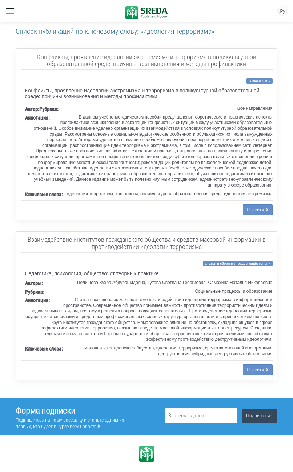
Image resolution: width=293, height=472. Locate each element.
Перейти (258, 209)
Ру (282, 11)
